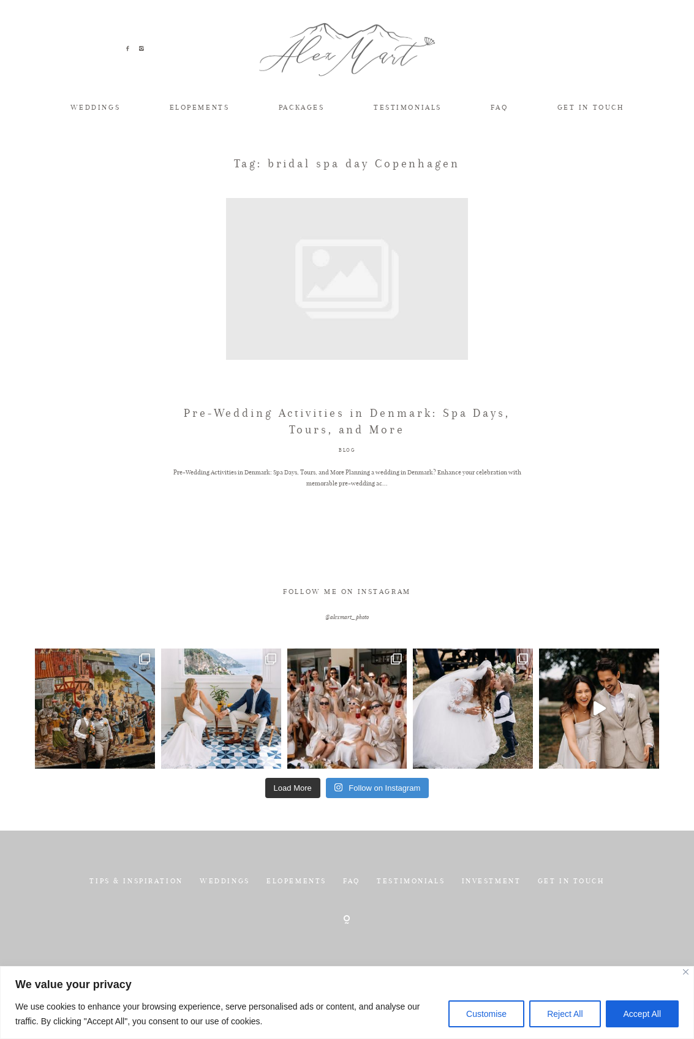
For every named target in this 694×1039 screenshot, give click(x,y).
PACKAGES (302, 107)
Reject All (565, 1014)
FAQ (499, 107)
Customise (486, 1014)
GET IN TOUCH (590, 107)
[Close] (685, 972)
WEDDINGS (95, 107)
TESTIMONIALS (408, 107)
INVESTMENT (491, 918)
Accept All (642, 1014)
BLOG (347, 487)
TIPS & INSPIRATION (136, 918)
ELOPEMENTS (200, 107)
